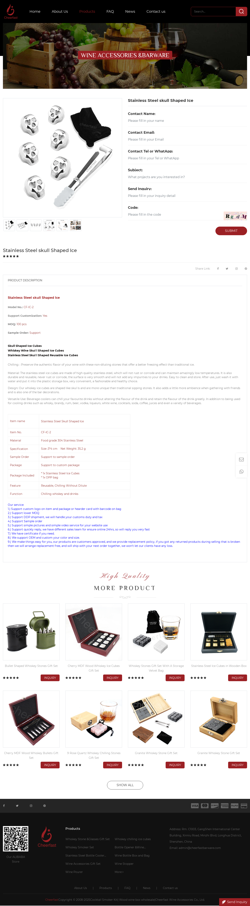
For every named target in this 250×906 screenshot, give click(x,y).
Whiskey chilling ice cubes (133, 839)
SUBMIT (231, 231)
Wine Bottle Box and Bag (132, 856)
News (131, 12)
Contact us (156, 12)
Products (88, 12)
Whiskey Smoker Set (79, 847)
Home (35, 12)
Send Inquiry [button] (234, 902)
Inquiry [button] (50, 678)
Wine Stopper (124, 864)
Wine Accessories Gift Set (83, 864)
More (119, 872)
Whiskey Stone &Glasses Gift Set (87, 839)
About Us (60, 12)
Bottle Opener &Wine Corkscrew (129, 848)
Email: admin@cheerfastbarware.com (195, 848)
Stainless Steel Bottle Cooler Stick (84, 856)
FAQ (110, 12)
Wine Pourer (74, 872)
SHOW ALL (125, 785)
